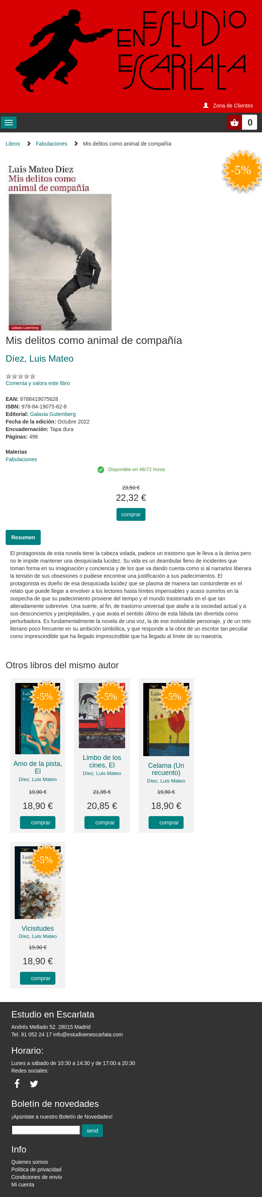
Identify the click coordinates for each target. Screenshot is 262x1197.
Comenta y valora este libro (38, 383)
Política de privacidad (36, 1169)
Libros (13, 144)
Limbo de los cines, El (102, 761)
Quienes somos (29, 1162)
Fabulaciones (51, 144)
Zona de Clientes (233, 106)
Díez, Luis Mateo (38, 779)
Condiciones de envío (36, 1177)
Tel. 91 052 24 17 (31, 1034)
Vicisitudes (37, 928)
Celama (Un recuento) (166, 769)
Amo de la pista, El (38, 767)
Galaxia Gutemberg (53, 414)
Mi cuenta (22, 1185)
